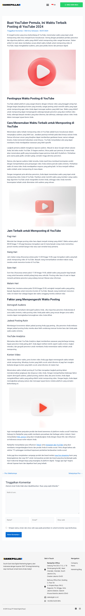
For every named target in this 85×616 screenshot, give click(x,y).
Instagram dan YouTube (54, 445)
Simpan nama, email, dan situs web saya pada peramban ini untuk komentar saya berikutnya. (43, 528)
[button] (47, 5)
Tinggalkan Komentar (15, 31)
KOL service (21, 437)
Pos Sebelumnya (9, 473)
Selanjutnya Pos (76, 473)
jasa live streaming (62, 455)
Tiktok (38, 445)
